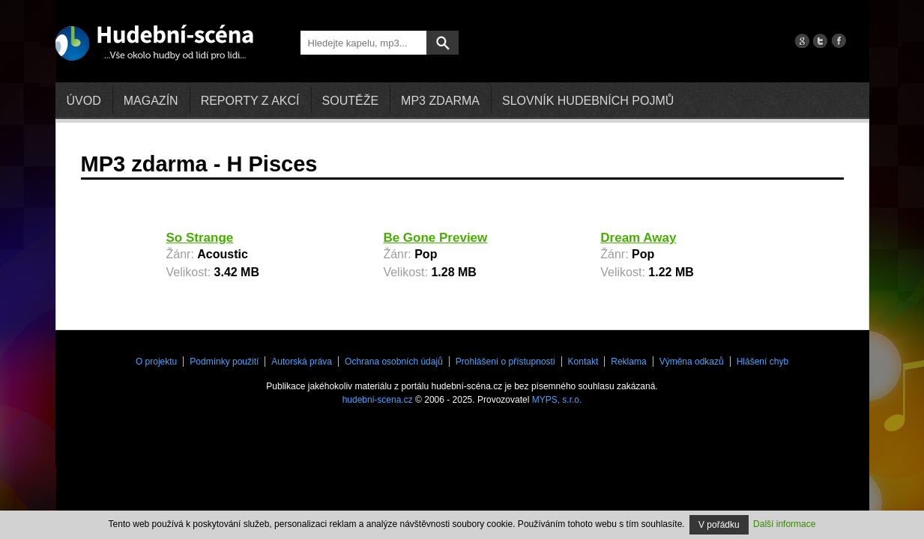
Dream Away (638, 238)
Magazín (151, 100)
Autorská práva (301, 361)
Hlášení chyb (762, 361)
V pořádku (719, 525)
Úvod (84, 100)
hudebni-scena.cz (377, 400)
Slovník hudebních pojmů (588, 100)
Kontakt (583, 361)
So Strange (200, 238)
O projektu (156, 361)
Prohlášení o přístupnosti (505, 361)
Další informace (784, 524)
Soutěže (350, 100)
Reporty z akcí (250, 100)
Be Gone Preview (435, 238)
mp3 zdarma (440, 100)
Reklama (628, 361)
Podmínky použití (224, 361)
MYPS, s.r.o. (557, 400)
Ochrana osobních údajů (394, 361)
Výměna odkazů (691, 361)
